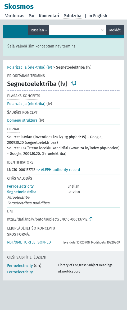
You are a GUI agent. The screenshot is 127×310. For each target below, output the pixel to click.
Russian (37, 30)
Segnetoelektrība (22, 192)
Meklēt (115, 30)
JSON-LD (44, 242)
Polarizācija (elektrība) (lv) (29, 67)
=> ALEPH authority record (58, 170)
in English (97, 15)
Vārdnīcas (14, 15)
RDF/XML (14, 242)
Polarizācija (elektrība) (26, 104)
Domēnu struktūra (22, 120)
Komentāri (49, 15)
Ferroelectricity (20, 186)
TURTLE (29, 242)
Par (32, 15)
